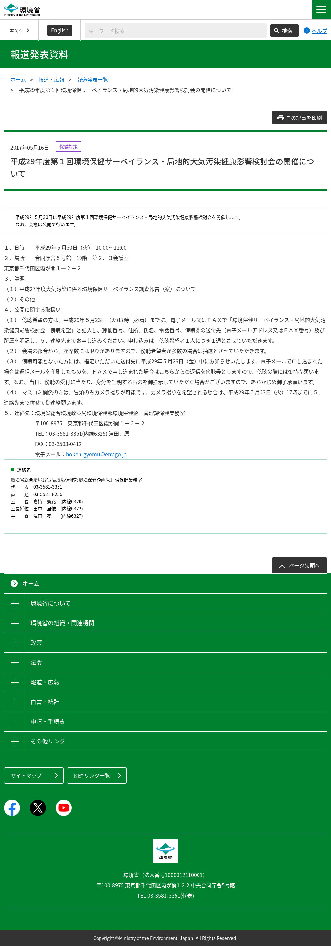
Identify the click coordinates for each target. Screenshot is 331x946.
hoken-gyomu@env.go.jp (96, 454)
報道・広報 (51, 79)
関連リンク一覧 (92, 775)
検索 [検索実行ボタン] (287, 30)
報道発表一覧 (92, 79)
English (60, 30)
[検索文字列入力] (176, 30)
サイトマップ (26, 775)
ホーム (18, 79)
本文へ (16, 30)
